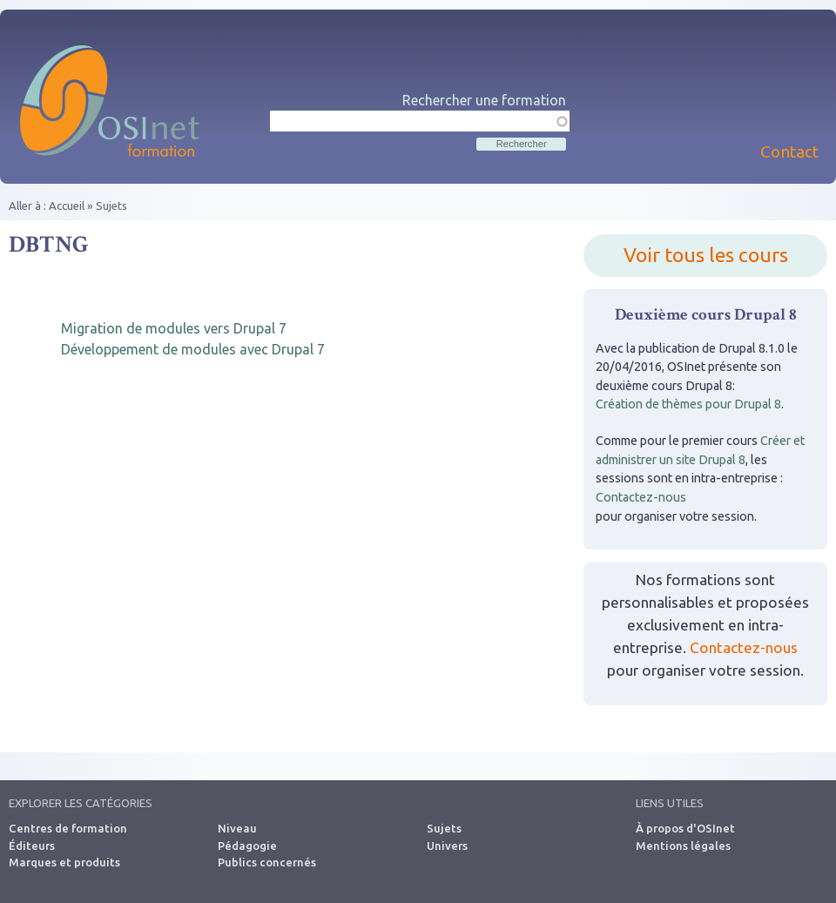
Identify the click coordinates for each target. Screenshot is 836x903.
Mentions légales (683, 845)
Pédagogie (247, 845)
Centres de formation (68, 828)
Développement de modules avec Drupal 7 (193, 349)
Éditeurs (32, 845)
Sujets (111, 205)
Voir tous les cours (706, 255)
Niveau (237, 828)
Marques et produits (64, 862)
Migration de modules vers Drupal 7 (174, 328)
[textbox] (420, 121)
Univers (447, 845)
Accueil (66, 205)
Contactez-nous (641, 497)
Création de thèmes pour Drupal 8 (688, 404)
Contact (789, 151)
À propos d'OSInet (685, 828)
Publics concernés (267, 862)
